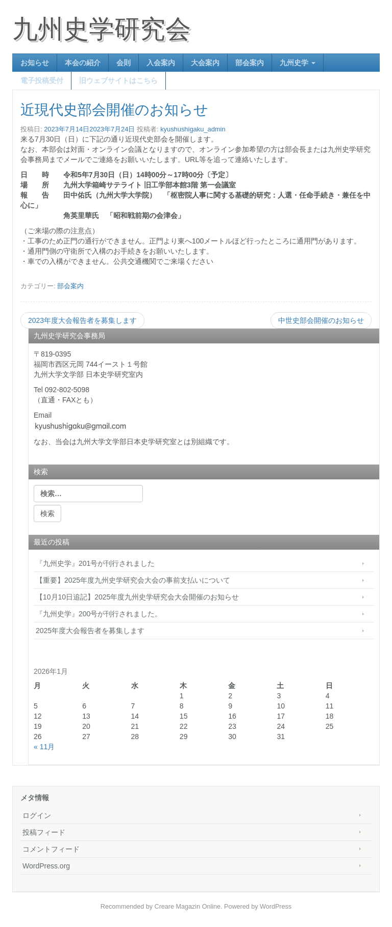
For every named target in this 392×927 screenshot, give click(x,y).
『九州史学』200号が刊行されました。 (99, 614)
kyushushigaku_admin (192, 129)
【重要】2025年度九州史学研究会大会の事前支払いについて (133, 580)
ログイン (36, 815)
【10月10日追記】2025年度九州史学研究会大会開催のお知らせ (137, 597)
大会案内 (205, 63)
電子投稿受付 (41, 80)
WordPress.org (46, 866)
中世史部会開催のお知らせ (321, 320)
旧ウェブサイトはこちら (118, 80)
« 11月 (44, 747)
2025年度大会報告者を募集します (90, 630)
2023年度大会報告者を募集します (82, 320)
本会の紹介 (83, 63)
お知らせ (34, 63)
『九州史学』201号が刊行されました (95, 563)
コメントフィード (51, 849)
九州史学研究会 (101, 29)
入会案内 (160, 63)
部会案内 (249, 63)
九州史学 (297, 63)
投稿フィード (43, 832)
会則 (123, 63)
